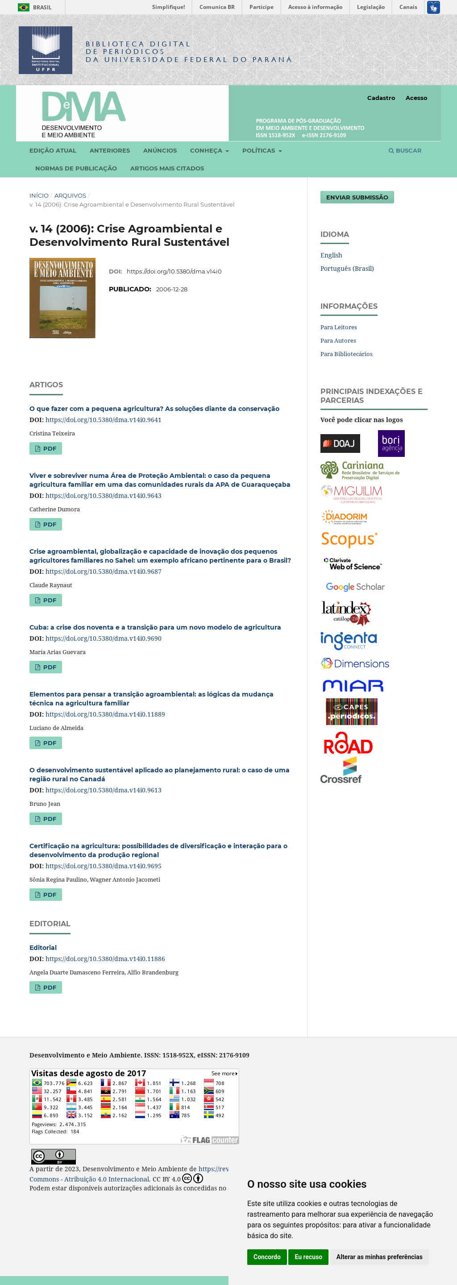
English (331, 255)
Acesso (417, 97)
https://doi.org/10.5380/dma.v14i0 (174, 271)
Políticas (259, 150)
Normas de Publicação (76, 168)
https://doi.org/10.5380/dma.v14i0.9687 (104, 571)
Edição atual (52, 150)
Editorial (43, 948)
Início (39, 195)
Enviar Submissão (357, 197)
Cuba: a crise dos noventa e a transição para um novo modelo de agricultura (155, 627)
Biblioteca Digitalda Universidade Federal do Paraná (190, 51)
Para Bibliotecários (346, 354)
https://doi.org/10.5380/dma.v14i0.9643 (104, 495)
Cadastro (381, 97)
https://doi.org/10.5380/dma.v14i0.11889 (105, 714)
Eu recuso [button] (308, 1256)
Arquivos (70, 195)
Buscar (405, 150)
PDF (49, 448)
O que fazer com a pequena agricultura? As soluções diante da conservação (154, 409)
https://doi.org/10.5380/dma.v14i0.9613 (104, 790)
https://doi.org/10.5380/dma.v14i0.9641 (104, 419)
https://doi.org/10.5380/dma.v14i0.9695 (104, 866)
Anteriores (110, 150)
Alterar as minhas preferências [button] (380, 1256)
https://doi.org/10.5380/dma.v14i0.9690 (104, 638)
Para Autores (338, 340)
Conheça (207, 150)
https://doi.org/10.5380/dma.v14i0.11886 (105, 958)
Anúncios (160, 150)
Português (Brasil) (347, 268)
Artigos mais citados (167, 168)
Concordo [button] (267, 1256)
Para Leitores (338, 327)
